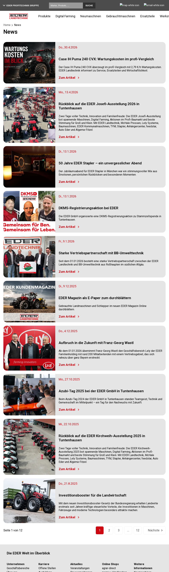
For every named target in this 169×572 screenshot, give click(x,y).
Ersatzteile (147, 16)
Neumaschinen (90, 16)
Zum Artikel (67, 77)
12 (137, 530)
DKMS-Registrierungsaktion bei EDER (88, 208)
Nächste (154, 530)
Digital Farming (65, 16)
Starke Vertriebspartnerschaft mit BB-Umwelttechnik (101, 253)
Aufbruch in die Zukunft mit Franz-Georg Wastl (96, 343)
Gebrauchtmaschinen (120, 16)
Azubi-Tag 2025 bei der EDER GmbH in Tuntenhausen (101, 391)
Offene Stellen (47, 568)
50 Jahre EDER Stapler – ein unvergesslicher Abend (100, 163)
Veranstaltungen (80, 568)
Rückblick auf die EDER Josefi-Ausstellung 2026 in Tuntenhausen (99, 106)
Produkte (44, 16)
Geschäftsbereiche (18, 568)
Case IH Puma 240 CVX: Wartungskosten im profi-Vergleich (106, 59)
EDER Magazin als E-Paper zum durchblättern (95, 298)
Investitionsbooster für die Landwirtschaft (92, 495)
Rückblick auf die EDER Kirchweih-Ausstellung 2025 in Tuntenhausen (102, 438)
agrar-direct (109, 568)
